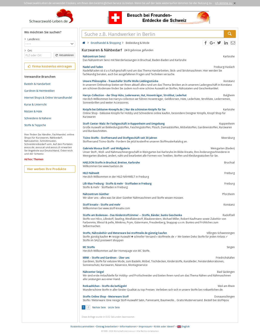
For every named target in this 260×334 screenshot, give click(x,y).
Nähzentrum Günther (96, 194)
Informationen (128, 326)
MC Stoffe (89, 247)
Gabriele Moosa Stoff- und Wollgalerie (106, 148)
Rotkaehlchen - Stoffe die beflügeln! (105, 286)
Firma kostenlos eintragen (49, 66)
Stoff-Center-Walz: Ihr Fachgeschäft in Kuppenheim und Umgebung (124, 123)
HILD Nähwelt (91, 173)
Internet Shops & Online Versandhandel (48, 97)
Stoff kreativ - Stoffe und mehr (102, 204)
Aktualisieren (64, 55)
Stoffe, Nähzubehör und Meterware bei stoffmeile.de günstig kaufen (125, 233)
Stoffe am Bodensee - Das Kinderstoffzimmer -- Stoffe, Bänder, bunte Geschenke (132, 215)
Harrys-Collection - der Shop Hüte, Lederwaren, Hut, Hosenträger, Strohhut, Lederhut (135, 95)
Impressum (145, 326)
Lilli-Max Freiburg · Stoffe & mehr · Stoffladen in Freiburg (117, 183)
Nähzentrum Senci (94, 56)
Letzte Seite (114, 307)
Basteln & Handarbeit (37, 84)
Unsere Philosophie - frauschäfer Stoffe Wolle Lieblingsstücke (120, 81)
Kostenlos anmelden (82, 326)
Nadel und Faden (93, 67)
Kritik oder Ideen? (164, 326)
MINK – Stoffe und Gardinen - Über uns (106, 257)
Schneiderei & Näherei (37, 118)
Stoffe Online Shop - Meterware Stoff (106, 296)
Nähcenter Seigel (93, 272)
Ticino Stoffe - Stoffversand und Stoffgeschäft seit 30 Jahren (120, 138)
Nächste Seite (99, 307)
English (183, 326)
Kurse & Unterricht (35, 104)
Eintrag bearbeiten (107, 326)
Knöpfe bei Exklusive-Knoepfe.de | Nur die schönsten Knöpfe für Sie (124, 109)
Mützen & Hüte (33, 111)
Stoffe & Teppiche (35, 125)
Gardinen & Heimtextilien (39, 91)
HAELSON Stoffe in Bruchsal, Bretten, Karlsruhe (111, 162)
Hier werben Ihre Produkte (46, 169)
